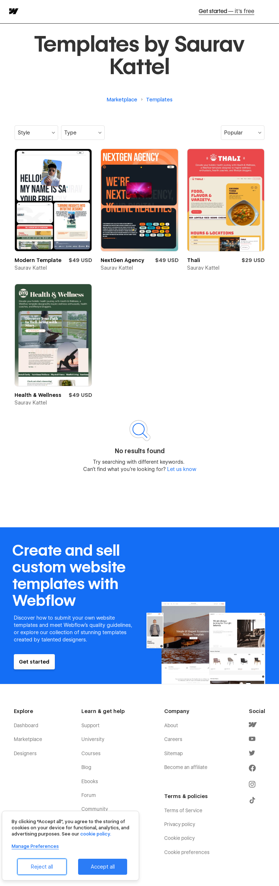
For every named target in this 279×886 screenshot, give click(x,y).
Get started (226, 11)
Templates (159, 99)
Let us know (181, 469)
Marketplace (122, 99)
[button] (36, 132)
